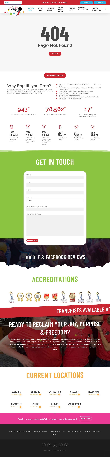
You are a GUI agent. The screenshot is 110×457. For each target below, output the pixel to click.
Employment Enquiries (41, 431)
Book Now (85, 419)
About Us (11, 431)
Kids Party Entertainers (75, 431)
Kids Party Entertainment (57, 431)
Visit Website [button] (16, 394)
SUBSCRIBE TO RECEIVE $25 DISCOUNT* (55, 3)
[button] (86, 2)
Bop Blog (87, 431)
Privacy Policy (97, 431)
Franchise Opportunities (24, 431)
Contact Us (55, 434)
